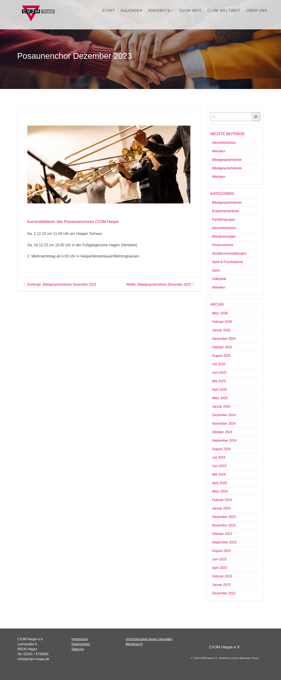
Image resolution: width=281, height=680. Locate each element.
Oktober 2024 (222, 432)
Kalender (131, 10)
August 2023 (221, 551)
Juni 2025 (219, 372)
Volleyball (219, 279)
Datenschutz (81, 644)
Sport (216, 270)
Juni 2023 (219, 559)
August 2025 (221, 355)
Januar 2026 (221, 330)
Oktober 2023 (222, 534)
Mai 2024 (219, 474)
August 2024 (221, 449)
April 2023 (219, 567)
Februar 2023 (222, 576)
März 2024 (220, 491)
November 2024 (224, 423)
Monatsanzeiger (224, 236)
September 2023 (224, 542)
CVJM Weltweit (224, 10)
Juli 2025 (218, 364)
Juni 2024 (219, 466)
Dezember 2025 (224, 338)
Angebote (159, 10)
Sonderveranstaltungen (229, 253)
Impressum (80, 639)
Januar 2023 (221, 584)
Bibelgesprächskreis (227, 159)
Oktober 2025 (222, 347)
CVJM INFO (191, 10)
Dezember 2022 (224, 593)
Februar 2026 (222, 321)
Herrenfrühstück (224, 142)
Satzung (78, 649)
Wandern (218, 151)
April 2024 (219, 483)
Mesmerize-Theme (249, 658)
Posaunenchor (222, 245)
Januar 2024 (221, 508)
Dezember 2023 (224, 517)
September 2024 (224, 440)
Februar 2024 (222, 500)
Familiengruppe (223, 219)
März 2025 (220, 398)
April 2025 (219, 389)
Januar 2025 (221, 406)
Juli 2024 (218, 457)
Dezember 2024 (224, 415)
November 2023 (224, 525)
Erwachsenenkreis (225, 211)
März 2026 (220, 313)
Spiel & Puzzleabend (227, 262)
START (108, 10)
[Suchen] (255, 117)
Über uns (256, 10)
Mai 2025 (219, 381)
